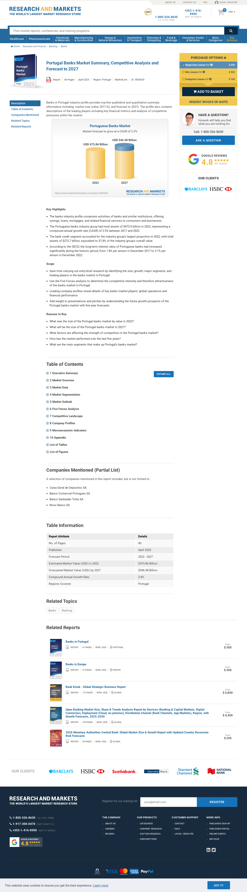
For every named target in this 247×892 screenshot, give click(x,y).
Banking (67, 610)
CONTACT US (189, 2)
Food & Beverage (171, 39)
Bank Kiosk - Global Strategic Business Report (96, 687)
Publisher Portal (219, 829)
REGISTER (217, 802)
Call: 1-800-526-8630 (208, 132)
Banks (52, 610)
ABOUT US (170, 2)
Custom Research (150, 834)
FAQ (205, 2)
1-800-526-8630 (166, 17)
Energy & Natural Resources (110, 39)
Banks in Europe (76, 664)
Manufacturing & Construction (83, 39)
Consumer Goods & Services (193, 39)
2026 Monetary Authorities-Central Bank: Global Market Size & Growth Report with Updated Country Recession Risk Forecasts (137, 734)
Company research (151, 829)
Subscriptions (148, 839)
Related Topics (20, 120)
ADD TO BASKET (208, 92)
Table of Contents (22, 109)
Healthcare (17, 38)
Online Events (217, 834)
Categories (146, 823)
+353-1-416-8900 (193, 12)
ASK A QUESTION (208, 140)
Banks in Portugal (77, 641)
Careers (109, 829)
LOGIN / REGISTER (226, 2)
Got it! (218, 885)
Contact (179, 823)
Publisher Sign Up (219, 823)
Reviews (109, 834)
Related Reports (21, 126)
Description (18, 103)
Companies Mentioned (25, 114)
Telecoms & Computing (153, 39)
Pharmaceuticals (39, 38)
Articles (214, 839)
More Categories (215, 39)
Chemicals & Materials (62, 39)
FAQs (177, 829)
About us (110, 823)
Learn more (100, 885)
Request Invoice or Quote (208, 102)
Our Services (232, 39)
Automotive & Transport (134, 39)
